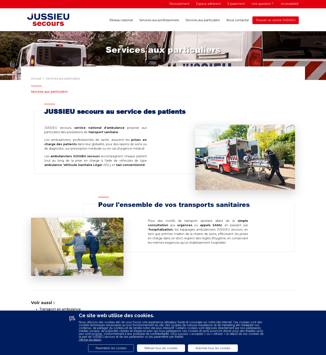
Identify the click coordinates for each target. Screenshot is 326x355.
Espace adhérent (208, 4)
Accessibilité (289, 4)
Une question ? (262, 4)
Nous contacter (237, 20)
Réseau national (121, 20)
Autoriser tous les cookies (212, 348)
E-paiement (236, 4)
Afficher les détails (90, 339)
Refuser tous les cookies (161, 348)
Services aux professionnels (159, 20)
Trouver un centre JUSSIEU (275, 20)
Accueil (36, 78)
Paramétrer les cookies (111, 348)
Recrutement (179, 4)
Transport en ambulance (60, 309)
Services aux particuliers (202, 20)
